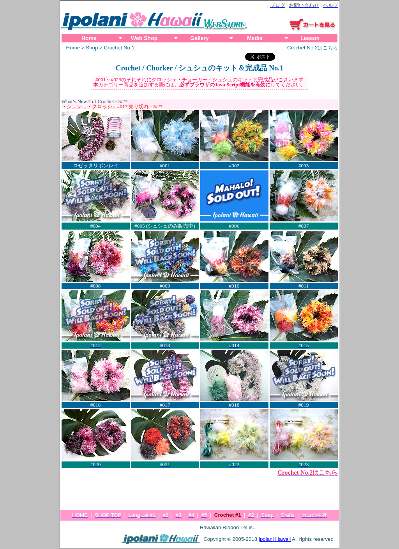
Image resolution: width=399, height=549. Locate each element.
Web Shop (144, 38)
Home (89, 38)
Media (255, 38)
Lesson (310, 38)
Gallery (199, 38)
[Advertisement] (199, 490)
